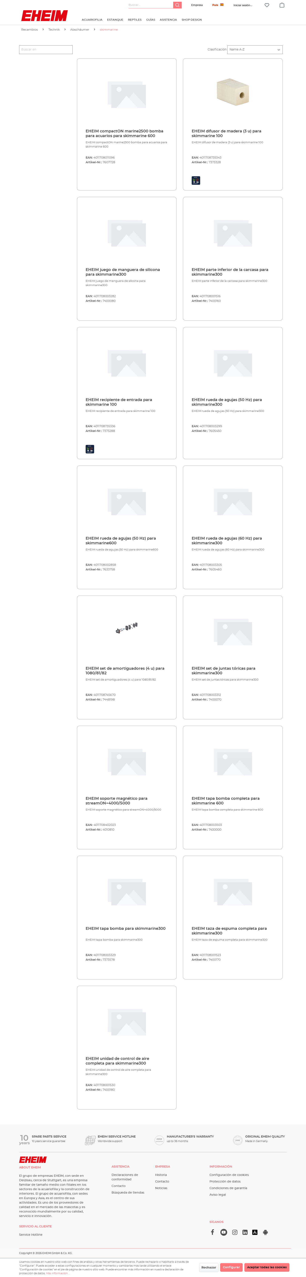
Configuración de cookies (229, 1175)
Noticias (161, 1188)
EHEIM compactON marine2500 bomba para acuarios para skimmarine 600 (124, 133)
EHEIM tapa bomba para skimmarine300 (126, 929)
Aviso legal (218, 1194)
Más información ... (58, 1273)
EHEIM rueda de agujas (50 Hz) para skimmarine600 (121, 541)
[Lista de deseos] (267, 5)
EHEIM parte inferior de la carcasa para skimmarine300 (230, 272)
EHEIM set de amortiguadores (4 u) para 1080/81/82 (125, 671)
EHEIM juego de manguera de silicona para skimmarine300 (123, 272)
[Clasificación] (255, 49)
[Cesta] (282, 4)
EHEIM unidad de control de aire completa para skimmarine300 (117, 1061)
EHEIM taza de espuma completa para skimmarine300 (229, 931)
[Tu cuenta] (242, 5)
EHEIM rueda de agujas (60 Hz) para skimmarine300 (227, 541)
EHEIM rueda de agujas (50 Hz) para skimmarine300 (227, 402)
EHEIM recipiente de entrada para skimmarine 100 (119, 402)
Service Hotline (30, 1234)
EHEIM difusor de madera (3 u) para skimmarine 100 (226, 133)
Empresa (197, 5)
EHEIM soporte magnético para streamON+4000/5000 (116, 801)
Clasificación (217, 49)
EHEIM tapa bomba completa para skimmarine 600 (226, 801)
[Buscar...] (151, 5)
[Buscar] (177, 5)
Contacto (119, 1186)
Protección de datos (225, 1181)
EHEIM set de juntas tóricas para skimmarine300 (223, 671)
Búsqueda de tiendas (128, 1192)
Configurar (231, 1267)
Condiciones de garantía (228, 1188)
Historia (161, 1175)
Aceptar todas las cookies (267, 1267)
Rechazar (208, 1267)
